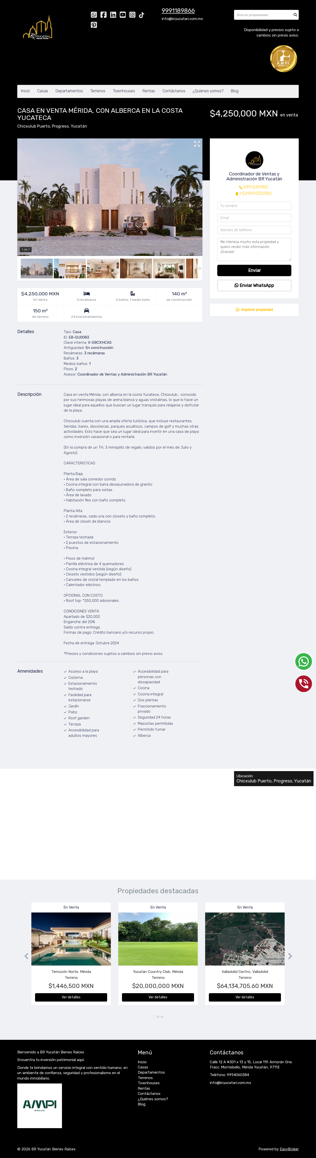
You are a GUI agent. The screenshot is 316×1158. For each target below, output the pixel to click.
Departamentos (69, 91)
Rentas (148, 91)
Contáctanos (173, 91)
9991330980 (255, 187)
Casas (42, 91)
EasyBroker (289, 1149)
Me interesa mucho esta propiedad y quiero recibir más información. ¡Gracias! (254, 249)
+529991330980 (255, 193)
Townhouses (124, 91)
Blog (234, 91)
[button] (24, 956)
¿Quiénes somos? (208, 91)
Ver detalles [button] (71, 997)
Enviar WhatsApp (254, 285)
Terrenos (97, 91)
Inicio (25, 91)
